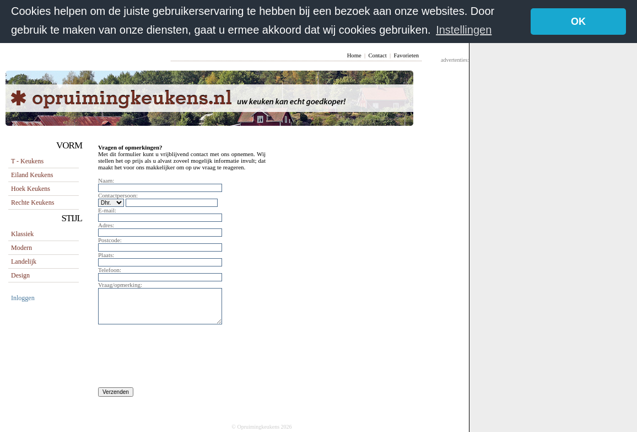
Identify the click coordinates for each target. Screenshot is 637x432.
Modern (21, 247)
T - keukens (27, 160)
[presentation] (182, 358)
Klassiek (22, 233)
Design (20, 275)
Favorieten (406, 55)
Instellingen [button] (464, 30)
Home (354, 55)
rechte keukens (32, 202)
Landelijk (23, 261)
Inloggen (23, 297)
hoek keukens (30, 188)
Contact (377, 55)
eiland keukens (32, 174)
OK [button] (578, 21)
